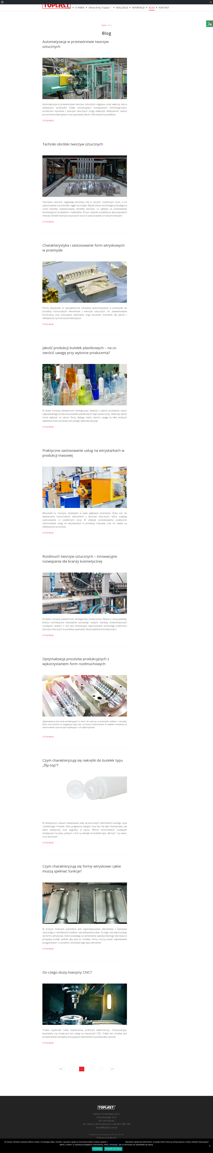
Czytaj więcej (48, 120)
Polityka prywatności (106, 1137)
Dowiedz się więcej (113, 1149)
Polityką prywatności (116, 1142)
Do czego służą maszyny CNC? (67, 972)
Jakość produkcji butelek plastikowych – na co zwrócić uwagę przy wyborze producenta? (79, 350)
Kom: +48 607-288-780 (118, 1124)
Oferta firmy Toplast (100, 7)
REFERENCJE (138, 7)
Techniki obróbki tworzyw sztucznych (72, 144)
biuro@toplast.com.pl (106, 1127)
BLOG (152, 7)
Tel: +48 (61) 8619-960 (94, 1124)
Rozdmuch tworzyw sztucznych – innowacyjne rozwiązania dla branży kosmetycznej (79, 559)
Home (104, 25)
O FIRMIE (80, 7)
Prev (60, 1069)
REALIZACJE (122, 7)
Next (112, 1069)
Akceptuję (97, 1149)
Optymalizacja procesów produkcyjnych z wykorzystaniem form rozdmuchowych (75, 661)
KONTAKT (164, 7)
